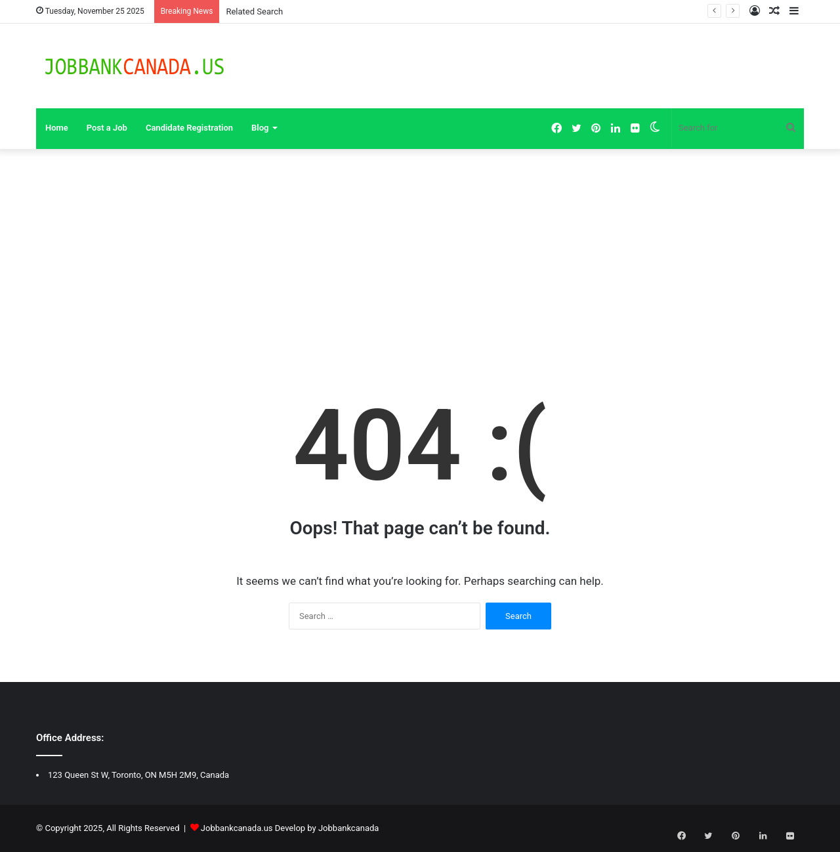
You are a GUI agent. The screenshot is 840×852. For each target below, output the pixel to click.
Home (56, 128)
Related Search (254, 11)
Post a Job (107, 128)
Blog (259, 128)
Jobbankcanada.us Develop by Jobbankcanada (290, 828)
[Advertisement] (420, 260)
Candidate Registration (189, 128)
